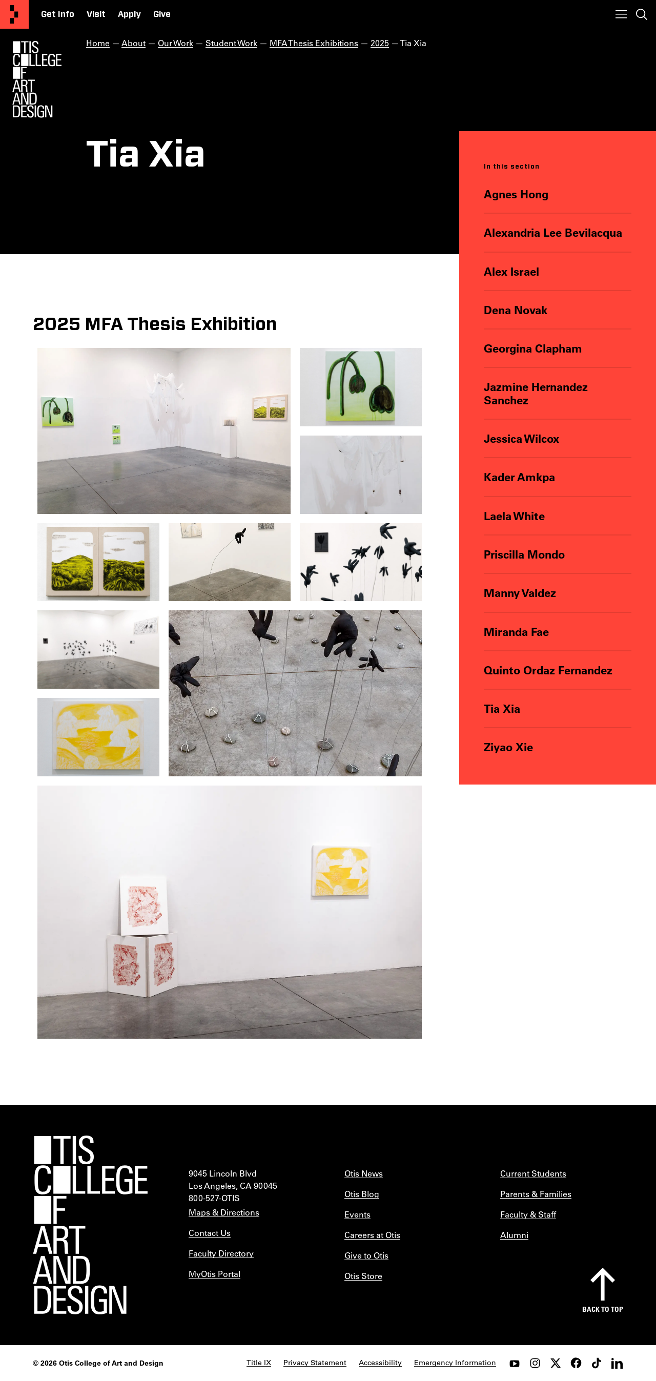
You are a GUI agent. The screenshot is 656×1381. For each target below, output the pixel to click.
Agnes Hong (516, 194)
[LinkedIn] (617, 1363)
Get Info (57, 14)
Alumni (514, 1234)
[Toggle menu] (621, 14)
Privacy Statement (314, 1362)
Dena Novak (515, 309)
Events (357, 1214)
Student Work (231, 42)
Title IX (259, 1362)
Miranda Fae (516, 631)
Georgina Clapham (533, 348)
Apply (129, 14)
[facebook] (576, 1363)
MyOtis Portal (214, 1273)
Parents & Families (535, 1193)
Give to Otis (366, 1255)
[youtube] (514, 1363)
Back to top (602, 1309)
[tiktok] (596, 1363)
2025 (380, 42)
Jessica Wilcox (521, 438)
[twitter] (555, 1363)
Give (162, 14)
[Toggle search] (642, 14)
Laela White (514, 515)
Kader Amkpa (519, 476)
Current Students (533, 1173)
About (133, 42)
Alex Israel (511, 271)
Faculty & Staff (528, 1214)
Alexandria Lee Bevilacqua (553, 232)
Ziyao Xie (508, 746)
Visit (96, 14)
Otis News (363, 1173)
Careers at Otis (372, 1234)
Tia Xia (502, 708)
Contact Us (210, 1232)
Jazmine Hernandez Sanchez (536, 393)
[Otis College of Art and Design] (14, 14)
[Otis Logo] (37, 79)
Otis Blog (361, 1193)
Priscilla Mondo (524, 554)
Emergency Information (455, 1362)
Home (98, 42)
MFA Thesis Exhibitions (314, 42)
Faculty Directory (221, 1253)
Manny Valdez (520, 592)
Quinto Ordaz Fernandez (548, 670)
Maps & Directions (224, 1212)
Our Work (175, 42)
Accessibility (380, 1362)
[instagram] (535, 1363)
